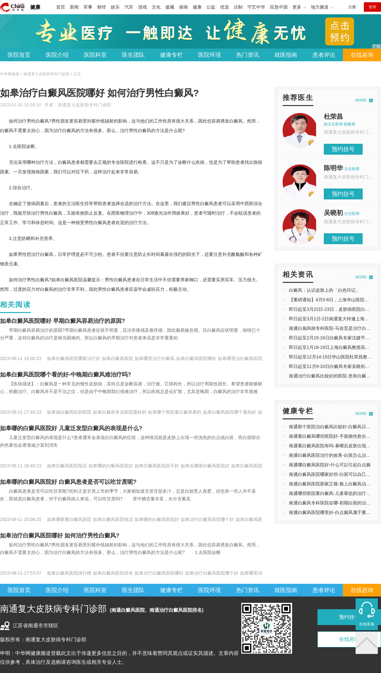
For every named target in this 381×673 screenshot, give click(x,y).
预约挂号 (343, 149)
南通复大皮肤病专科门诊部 (84, 104)
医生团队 (133, 55)
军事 (88, 7)
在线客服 (366, 624)
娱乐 (115, 7)
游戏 (142, 7)
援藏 (169, 7)
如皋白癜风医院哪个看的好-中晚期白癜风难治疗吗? (65, 374)
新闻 (74, 7)
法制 (238, 7)
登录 (372, 7)
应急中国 (279, 7)
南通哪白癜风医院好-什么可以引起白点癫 (330, 464)
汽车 (128, 7)
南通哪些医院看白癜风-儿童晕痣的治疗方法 (332, 493)
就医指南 (285, 55)
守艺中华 (256, 7)
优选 (224, 7)
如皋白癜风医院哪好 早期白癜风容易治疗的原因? (62, 321)
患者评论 (323, 55)
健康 (35, 7)
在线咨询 (362, 55)
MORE (361, 100)
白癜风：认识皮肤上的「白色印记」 (324, 290)
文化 (156, 7)
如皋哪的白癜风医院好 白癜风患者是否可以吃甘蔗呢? (68, 482)
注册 (352, 7)
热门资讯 (247, 55)
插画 (183, 7)
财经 (101, 7)
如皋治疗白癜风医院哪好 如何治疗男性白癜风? (59, 535)
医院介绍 (57, 55)
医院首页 (19, 55)
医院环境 (209, 55)
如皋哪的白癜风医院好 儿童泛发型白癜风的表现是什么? (71, 428)
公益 (210, 7)
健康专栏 (171, 55)
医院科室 (95, 55)
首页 (60, 7)
